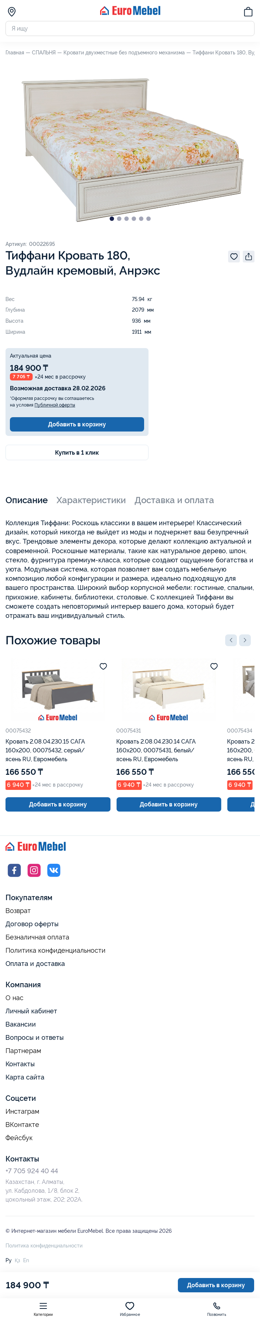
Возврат (18, 910)
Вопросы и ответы (35, 1037)
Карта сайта (25, 1077)
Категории (43, 1309)
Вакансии (21, 1024)
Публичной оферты (54, 405)
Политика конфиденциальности (56, 950)
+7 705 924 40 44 (32, 1171)
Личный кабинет (31, 1011)
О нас (14, 998)
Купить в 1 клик (77, 452)
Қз (17, 1260)
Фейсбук (19, 1138)
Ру (9, 1260)
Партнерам (23, 1051)
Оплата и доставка (35, 963)
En (26, 1260)
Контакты (20, 1064)
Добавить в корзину (77, 424)
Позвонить (216, 1309)
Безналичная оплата (37, 937)
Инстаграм (22, 1111)
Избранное (130, 1309)
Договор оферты (32, 924)
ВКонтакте (22, 1124)
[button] (231, 640)
